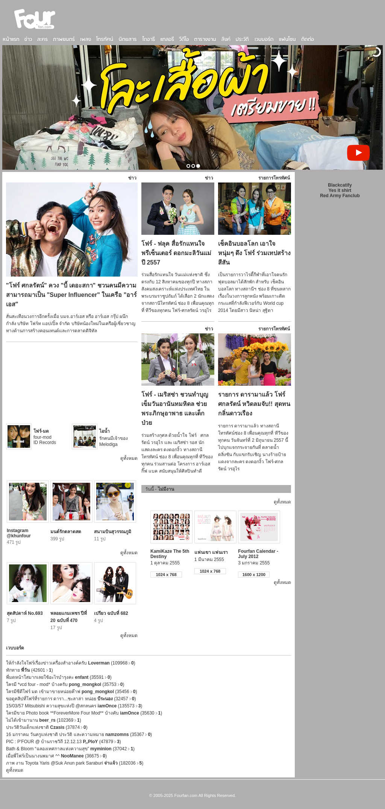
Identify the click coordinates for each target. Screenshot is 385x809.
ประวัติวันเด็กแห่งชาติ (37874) (47, 727)
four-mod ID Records (44, 437)
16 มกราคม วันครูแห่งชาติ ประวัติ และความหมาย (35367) (79, 734)
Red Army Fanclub (340, 195)
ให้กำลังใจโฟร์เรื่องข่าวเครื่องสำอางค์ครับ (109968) (70, 663)
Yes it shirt (340, 190)
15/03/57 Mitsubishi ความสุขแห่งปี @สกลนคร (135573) (74, 706)
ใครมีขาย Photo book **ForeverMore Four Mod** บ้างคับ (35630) (84, 713)
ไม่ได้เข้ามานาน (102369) (43, 720)
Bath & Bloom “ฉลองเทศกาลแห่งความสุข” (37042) (70, 748)
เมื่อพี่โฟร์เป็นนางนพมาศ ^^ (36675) (56, 756)
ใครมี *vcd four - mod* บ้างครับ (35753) (65, 684)
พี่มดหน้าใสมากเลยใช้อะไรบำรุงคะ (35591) (59, 677)
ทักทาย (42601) (29, 670)
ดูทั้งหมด (129, 458)
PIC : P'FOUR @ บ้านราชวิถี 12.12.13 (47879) (63, 741)
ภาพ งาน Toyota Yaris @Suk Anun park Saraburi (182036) (74, 763)
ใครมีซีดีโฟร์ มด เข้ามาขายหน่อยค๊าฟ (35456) (71, 691)
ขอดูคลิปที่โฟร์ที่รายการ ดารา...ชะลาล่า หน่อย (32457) (71, 698)
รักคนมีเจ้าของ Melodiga (113, 438)
